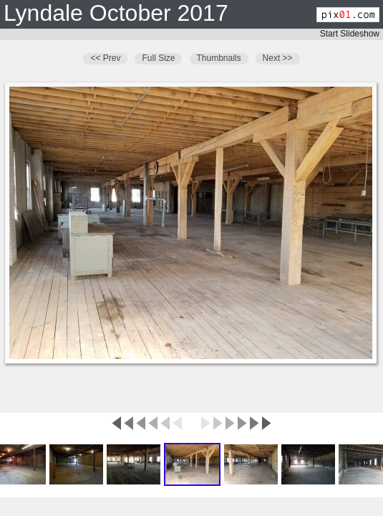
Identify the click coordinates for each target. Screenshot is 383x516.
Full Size (158, 58)
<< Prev (105, 58)
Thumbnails (219, 58)
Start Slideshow (349, 34)
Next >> (278, 58)
